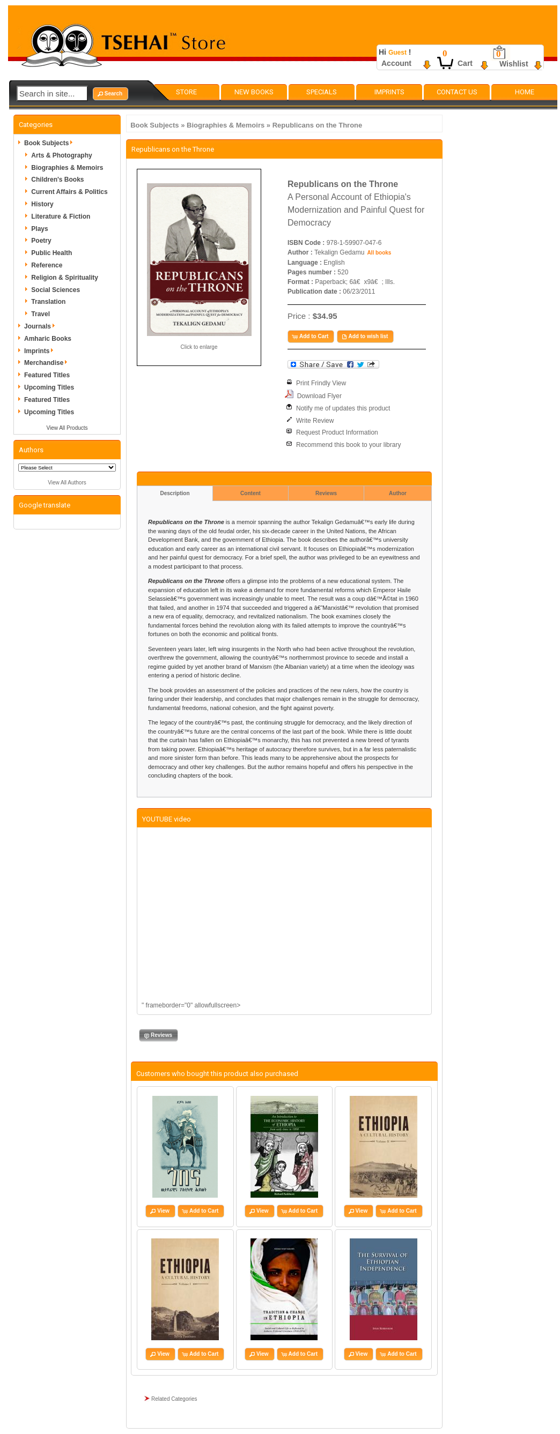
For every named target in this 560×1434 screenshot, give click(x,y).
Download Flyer (319, 396)
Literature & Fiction (60, 216)
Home (524, 92)
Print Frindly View (321, 383)
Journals (41, 326)
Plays (39, 229)
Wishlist (513, 63)
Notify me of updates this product (343, 408)
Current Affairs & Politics (69, 192)
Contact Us (457, 92)
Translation (48, 301)
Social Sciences (55, 290)
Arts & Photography (61, 155)
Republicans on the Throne (317, 125)
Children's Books (57, 179)
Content (250, 493)
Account (396, 63)
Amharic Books (47, 338)
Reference (46, 265)
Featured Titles (47, 375)
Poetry (41, 240)
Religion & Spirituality (64, 277)
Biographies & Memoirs (225, 125)
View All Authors (67, 483)
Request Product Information (337, 432)
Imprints (389, 92)
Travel (40, 314)
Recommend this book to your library (348, 445)
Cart (465, 63)
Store (186, 92)
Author (398, 493)
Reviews (326, 493)
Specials (321, 92)
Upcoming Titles (49, 387)
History (42, 204)
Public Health (51, 253)
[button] (110, 93)
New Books (254, 92)
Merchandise (47, 363)
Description (174, 493)
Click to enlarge (199, 347)
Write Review (315, 420)
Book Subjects (154, 125)
